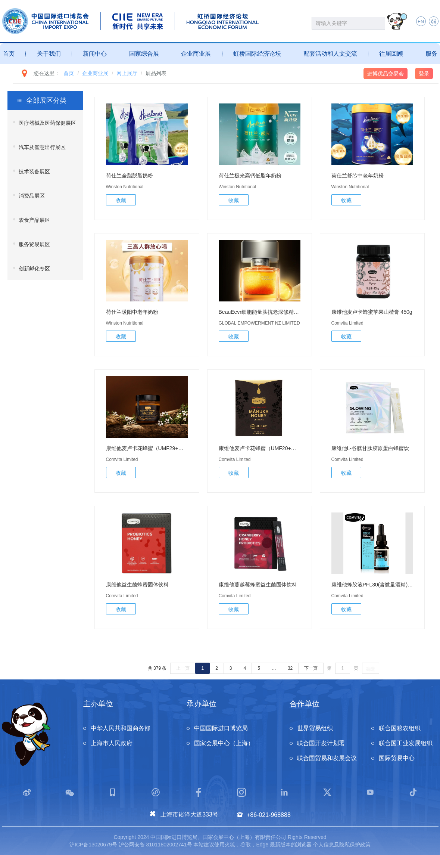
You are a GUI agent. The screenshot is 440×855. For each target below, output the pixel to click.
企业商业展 (196, 53)
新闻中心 (95, 53)
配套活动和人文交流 (330, 53)
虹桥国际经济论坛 (257, 53)
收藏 (121, 200)
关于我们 (49, 53)
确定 (370, 668)
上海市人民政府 (111, 743)
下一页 (311, 668)
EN (421, 21)
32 (290, 668)
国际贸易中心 (397, 758)
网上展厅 (126, 73)
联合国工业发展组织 (406, 743)
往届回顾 (391, 53)
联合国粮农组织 (400, 728)
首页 (9, 53)
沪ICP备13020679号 (93, 845)
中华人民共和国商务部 (120, 728)
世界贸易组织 (315, 728)
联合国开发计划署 (321, 743)
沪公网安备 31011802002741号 (155, 845)
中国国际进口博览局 (221, 728)
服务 (431, 53)
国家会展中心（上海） (224, 743)
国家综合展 (144, 53)
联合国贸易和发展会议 (327, 758)
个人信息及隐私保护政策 (342, 845)
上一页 (183, 668)
